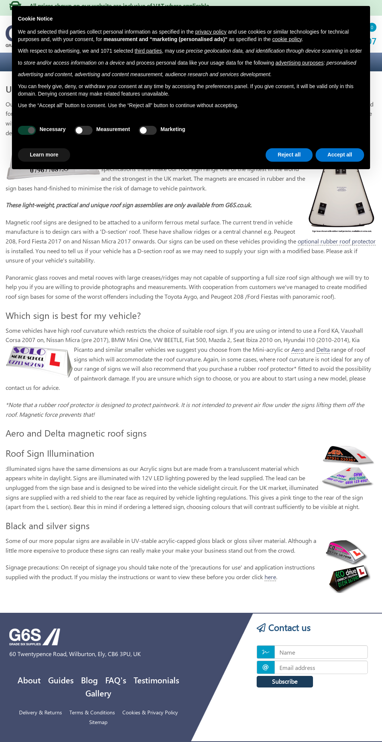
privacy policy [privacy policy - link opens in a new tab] (210, 32)
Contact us (283, 627)
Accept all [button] (340, 155)
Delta (323, 349)
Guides (60, 680)
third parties (148, 51)
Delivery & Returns (40, 712)
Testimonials (156, 680)
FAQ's (115, 680)
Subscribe (284, 681)
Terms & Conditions (92, 712)
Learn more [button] (44, 155)
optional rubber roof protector (337, 241)
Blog (89, 680)
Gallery (98, 693)
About (29, 680)
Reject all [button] (289, 155)
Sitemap (98, 722)
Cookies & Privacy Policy (150, 712)
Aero (297, 349)
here (270, 577)
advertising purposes (299, 63)
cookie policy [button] (287, 39)
